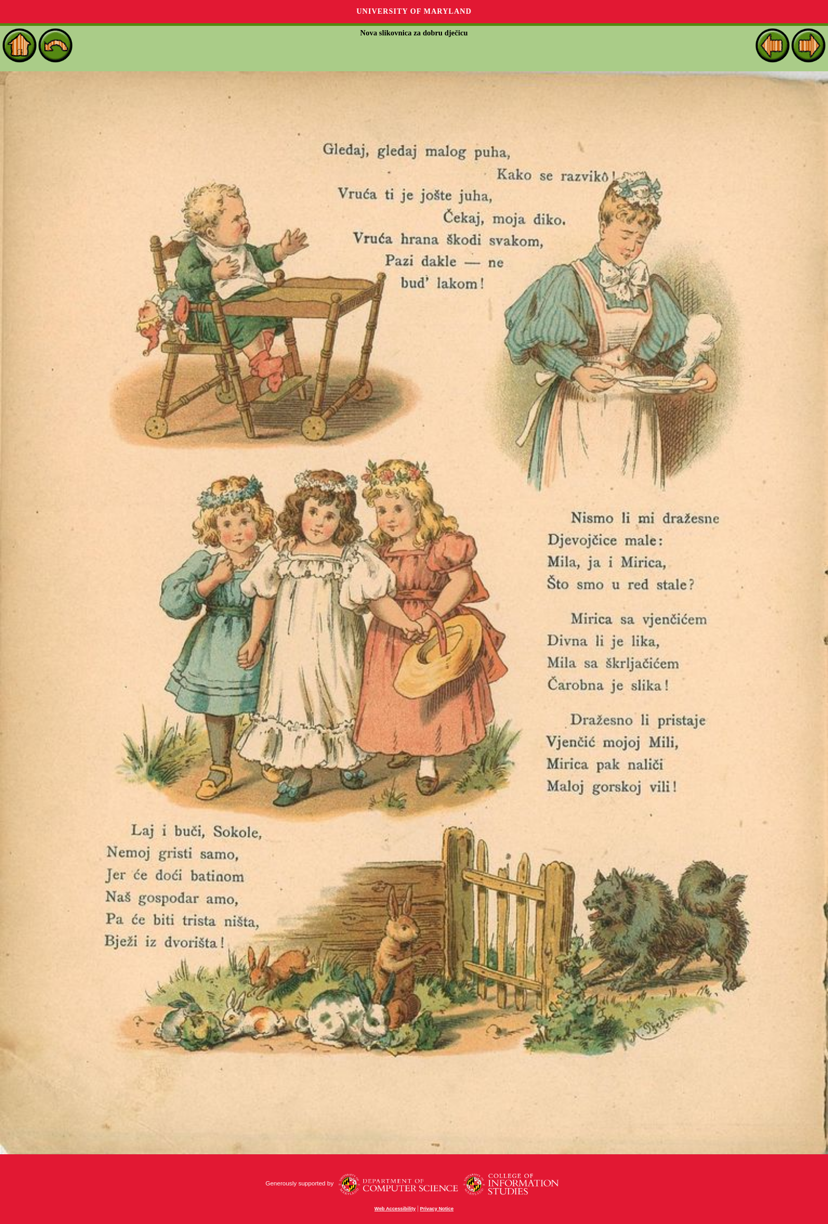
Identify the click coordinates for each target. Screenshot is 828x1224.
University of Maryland (414, 11)
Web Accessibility (395, 1208)
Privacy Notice (437, 1208)
